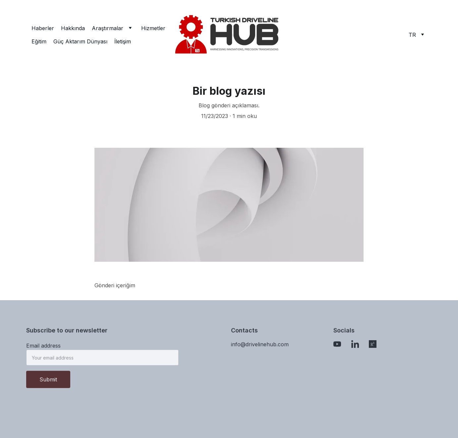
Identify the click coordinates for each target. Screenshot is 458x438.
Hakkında (73, 28)
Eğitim (38, 41)
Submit (48, 381)
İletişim (122, 41)
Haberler (42, 28)
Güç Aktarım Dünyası (80, 41)
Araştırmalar (107, 28)
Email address (43, 348)
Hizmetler (153, 28)
